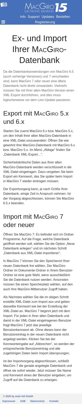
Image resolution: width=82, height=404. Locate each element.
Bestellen (63, 17)
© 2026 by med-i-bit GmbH (18, 396)
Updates (48, 17)
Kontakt (53, 401)
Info (23, 17)
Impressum (8, 401)
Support (34, 17)
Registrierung (45, 22)
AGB (23, 401)
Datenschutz (37, 401)
